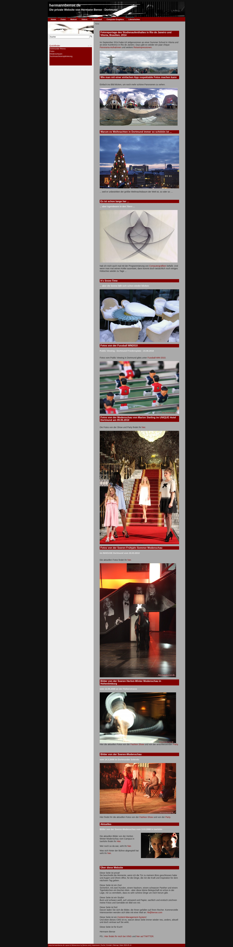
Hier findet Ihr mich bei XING (117, 936)
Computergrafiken (157, 266)
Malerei (73, 19)
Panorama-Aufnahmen (110, 47)
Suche (103, 945)
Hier (119, 841)
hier (143, 427)
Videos (84, 19)
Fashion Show (137, 744)
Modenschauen (56, 54)
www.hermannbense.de (57, 945)
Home (53, 19)
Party (175, 744)
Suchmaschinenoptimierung (61, 56)
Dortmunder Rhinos (58, 49)
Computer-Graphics (115, 19)
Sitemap (115, 945)
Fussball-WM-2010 (156, 357)
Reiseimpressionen (142, 47)
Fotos (63, 19)
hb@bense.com (154, 912)
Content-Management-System (131, 917)
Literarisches (134, 19)
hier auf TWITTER (145, 936)
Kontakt (109, 945)
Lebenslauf (97, 19)
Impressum (96, 945)
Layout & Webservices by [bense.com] (78, 945)
